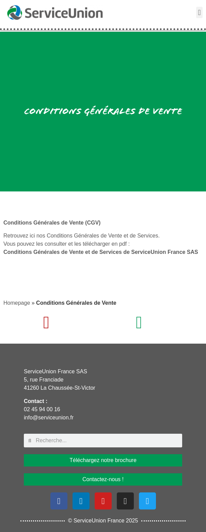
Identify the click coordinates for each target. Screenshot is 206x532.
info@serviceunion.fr (49, 417)
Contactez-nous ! (103, 479)
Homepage (16, 303)
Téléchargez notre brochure (103, 460)
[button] (199, 12)
